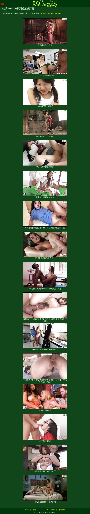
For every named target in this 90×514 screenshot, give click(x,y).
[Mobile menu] (2, 3)
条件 (34, 510)
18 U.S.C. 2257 (43, 510)
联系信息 (27, 510)
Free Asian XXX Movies (51, 13)
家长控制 (62, 510)
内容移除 (53, 510)
